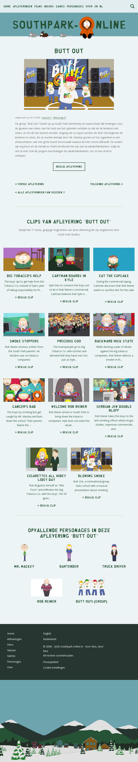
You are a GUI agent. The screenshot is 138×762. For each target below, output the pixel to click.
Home (7, 6)
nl (101, 6)
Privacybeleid (50, 662)
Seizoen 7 (47, 117)
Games (60, 6)
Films (38, 6)
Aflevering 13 (59, 117)
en (96, 6)
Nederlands (49, 639)
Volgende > (106, 184)
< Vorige (29, 184)
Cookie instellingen (54, 667)
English (47, 633)
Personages (75, 6)
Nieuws (49, 6)
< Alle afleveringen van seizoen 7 (40, 192)
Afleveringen (22, 6)
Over (89, 6)
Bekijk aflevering (69, 166)
